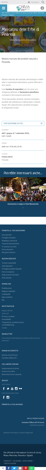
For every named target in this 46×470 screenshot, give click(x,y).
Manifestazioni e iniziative (23, 39)
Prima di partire (7, 250)
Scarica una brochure (10, 355)
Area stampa (6, 278)
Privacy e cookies (8, 316)
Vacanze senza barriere (10, 244)
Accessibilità (6, 319)
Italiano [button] (34, 2)
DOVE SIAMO (27, 461)
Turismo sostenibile (9, 263)
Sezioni (5, 2)
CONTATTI (7, 461)
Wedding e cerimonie (9, 241)
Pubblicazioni (7, 288)
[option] (23, 193)
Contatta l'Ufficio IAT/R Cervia (33, 422)
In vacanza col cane (9, 247)
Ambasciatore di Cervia (10, 368)
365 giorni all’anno (8, 252)
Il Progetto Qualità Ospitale (12, 269)
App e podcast (7, 297)
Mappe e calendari (8, 291)
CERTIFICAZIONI (10, 463)
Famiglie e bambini (9, 238)
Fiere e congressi (8, 272)
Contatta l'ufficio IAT (9, 358)
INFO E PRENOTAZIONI (35, 418)
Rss (3, 300)
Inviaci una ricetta (8, 371)
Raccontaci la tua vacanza (11, 374)
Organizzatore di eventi (10, 275)
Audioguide (6, 294)
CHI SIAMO (17, 461)
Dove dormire (7, 235)
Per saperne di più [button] (13, 123)
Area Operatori (7, 266)
